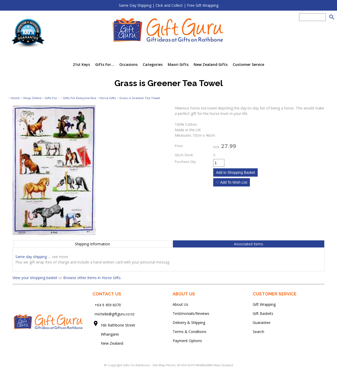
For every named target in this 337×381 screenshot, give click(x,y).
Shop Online (32, 98)
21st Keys (81, 64)
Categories (153, 64)
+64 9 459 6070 (108, 304)
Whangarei (106, 334)
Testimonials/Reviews (191, 313)
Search (258, 331)
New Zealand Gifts (211, 64)
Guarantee (261, 322)
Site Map (158, 365)
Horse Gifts (108, 98)
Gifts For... (104, 64)
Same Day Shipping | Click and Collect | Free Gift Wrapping (168, 5)
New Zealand (108, 343)
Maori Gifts (178, 64)
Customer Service (248, 64)
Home (15, 98)
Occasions (128, 64)
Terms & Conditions (189, 331)
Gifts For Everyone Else (79, 98)
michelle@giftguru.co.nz (114, 313)
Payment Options (187, 340)
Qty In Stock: (184, 155)
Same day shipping (31, 256)
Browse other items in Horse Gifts (92, 277)
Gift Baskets (263, 313)
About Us (180, 304)
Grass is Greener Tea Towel (139, 98)
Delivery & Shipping (189, 322)
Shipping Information (92, 243)
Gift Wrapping (264, 304)
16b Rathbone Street (118, 325)
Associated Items (248, 243)
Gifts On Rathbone (137, 365)
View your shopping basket (34, 277)
